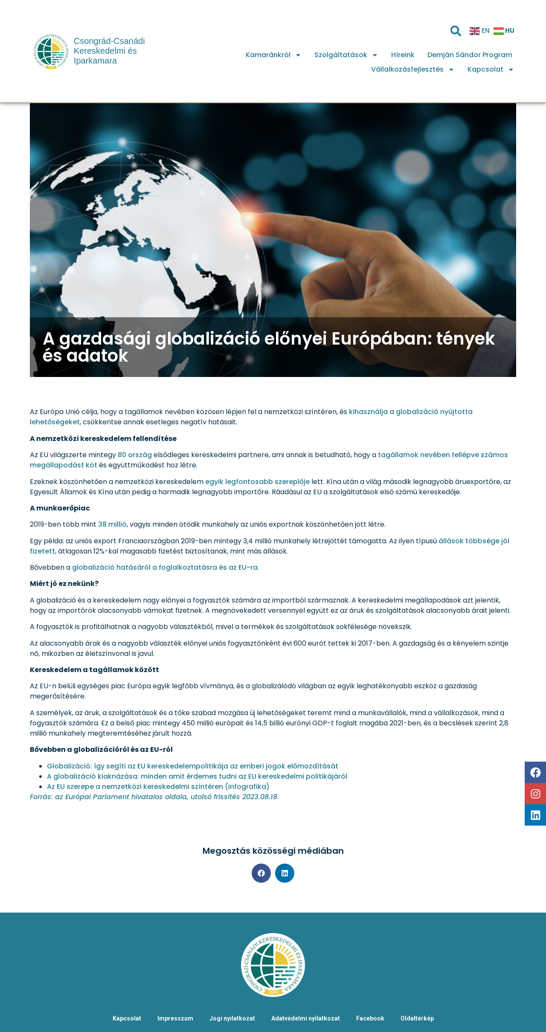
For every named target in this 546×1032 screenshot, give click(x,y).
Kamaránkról (274, 55)
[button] (261, 873)
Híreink (403, 55)
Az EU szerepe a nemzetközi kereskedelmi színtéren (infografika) (158, 786)
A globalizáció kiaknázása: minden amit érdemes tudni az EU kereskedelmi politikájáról (197, 776)
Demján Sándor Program (469, 55)
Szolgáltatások (346, 55)
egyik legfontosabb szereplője (257, 482)
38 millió (112, 524)
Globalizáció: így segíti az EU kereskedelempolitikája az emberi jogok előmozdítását (192, 766)
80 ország (135, 455)
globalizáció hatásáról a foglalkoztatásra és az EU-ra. (165, 567)
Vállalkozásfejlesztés (413, 69)
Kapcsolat (491, 69)
